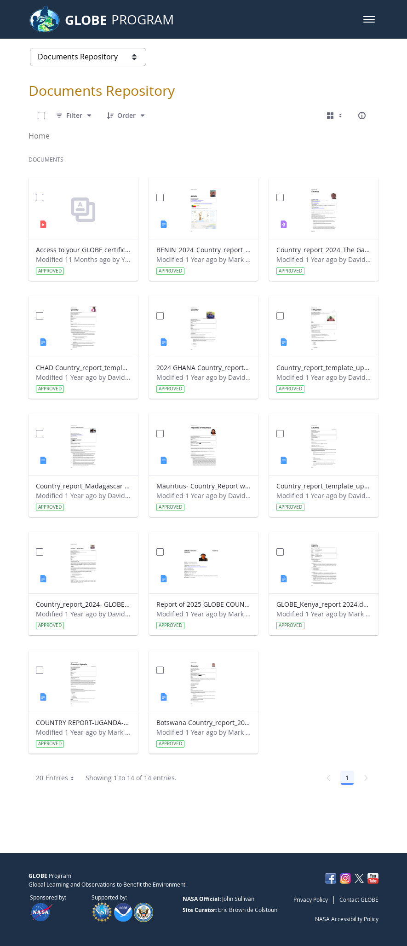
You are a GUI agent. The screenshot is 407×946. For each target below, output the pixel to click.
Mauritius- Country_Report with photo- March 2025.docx (203, 486)
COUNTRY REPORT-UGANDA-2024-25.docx (83, 722)
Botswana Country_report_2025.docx (203, 722)
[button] (369, 19)
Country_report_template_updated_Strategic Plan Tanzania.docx (323, 367)
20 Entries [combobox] (58, 778)
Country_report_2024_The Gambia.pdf (323, 249)
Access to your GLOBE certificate (83, 249)
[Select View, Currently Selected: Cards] (335, 115)
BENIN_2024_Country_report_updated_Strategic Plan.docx (203, 249)
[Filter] (74, 115)
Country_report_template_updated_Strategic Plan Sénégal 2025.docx (323, 486)
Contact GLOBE (358, 899)
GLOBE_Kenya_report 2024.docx (323, 604)
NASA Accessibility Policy (346, 919)
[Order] (126, 115)
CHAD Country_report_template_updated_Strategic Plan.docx (83, 367)
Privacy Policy (310, 899)
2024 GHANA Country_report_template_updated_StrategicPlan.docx (203, 367)
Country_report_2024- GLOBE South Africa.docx (83, 604)
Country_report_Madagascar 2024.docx (83, 486)
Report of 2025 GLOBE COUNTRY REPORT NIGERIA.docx (203, 604)
